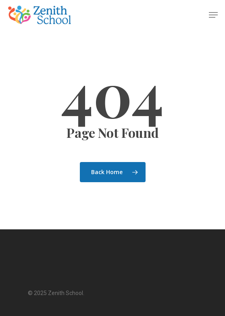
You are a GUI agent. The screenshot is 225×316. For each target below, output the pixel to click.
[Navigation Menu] (213, 15)
